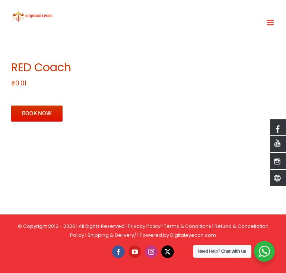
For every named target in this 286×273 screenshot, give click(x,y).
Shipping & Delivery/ (112, 235)
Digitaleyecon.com (193, 235)
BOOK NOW (37, 113)
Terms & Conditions (187, 226)
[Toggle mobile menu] (271, 22)
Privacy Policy (144, 226)
